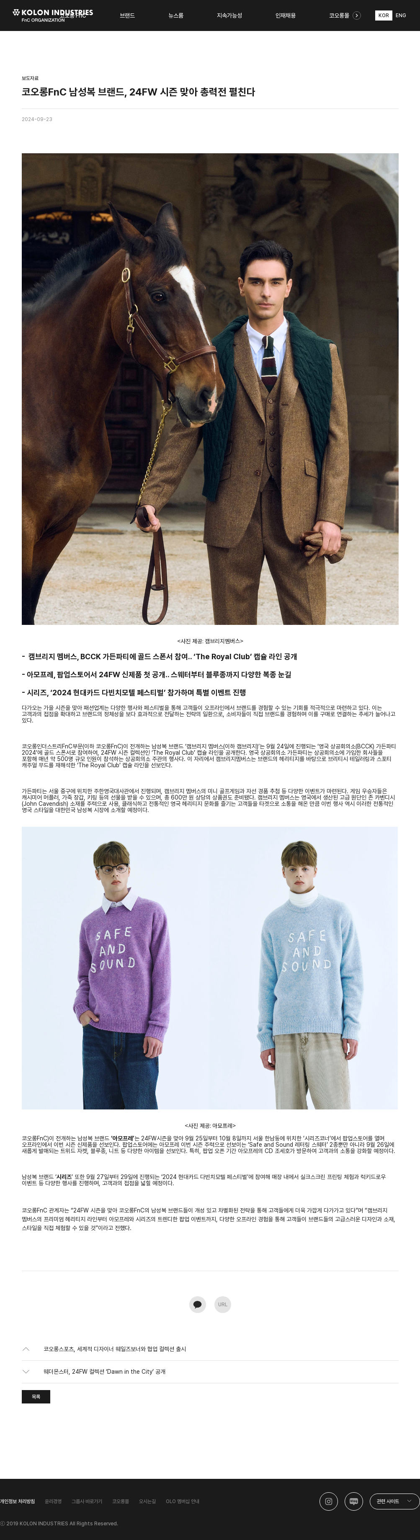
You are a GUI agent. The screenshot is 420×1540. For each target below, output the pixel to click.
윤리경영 (53, 1501)
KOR (384, 15)
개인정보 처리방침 (17, 1501)
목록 (36, 1397)
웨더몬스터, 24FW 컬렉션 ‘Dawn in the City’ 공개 (104, 1371)
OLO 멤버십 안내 (182, 1501)
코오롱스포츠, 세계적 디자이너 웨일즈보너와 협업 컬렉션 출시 (115, 1349)
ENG (401, 15)
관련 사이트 (388, 1501)
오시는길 (147, 1501)
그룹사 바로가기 (87, 1501)
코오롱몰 (120, 1501)
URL (222, 1305)
